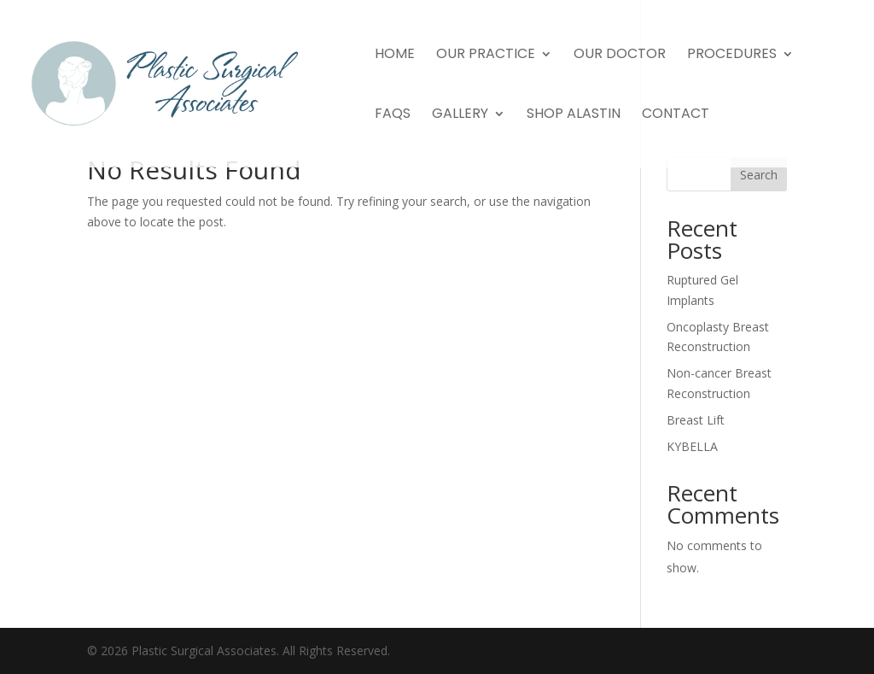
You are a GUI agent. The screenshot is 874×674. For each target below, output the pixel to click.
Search (759, 175)
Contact (675, 115)
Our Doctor (620, 55)
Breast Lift (696, 420)
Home (395, 55)
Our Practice (485, 55)
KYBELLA (692, 446)
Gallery (460, 115)
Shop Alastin (574, 115)
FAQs (393, 115)
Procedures (732, 55)
